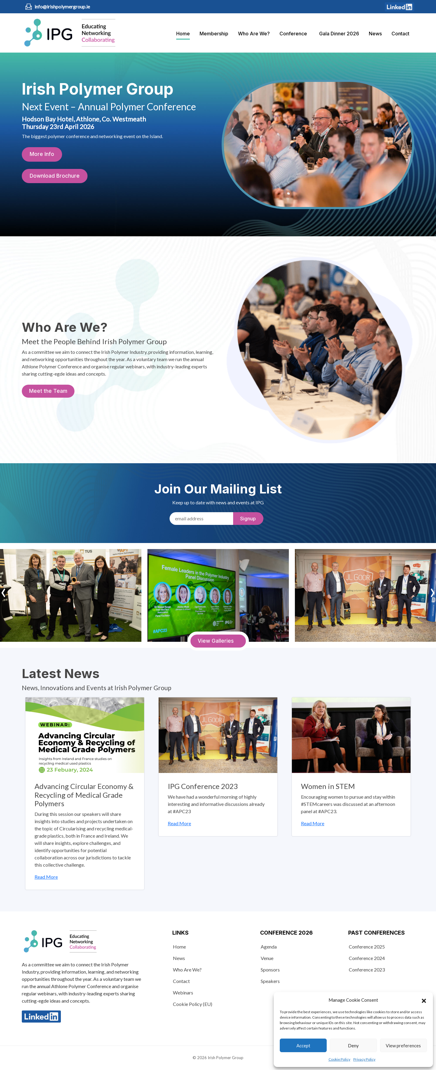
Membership (214, 34)
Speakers (270, 981)
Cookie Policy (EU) (192, 1004)
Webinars (183, 992)
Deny (353, 1045)
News (375, 34)
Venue (267, 958)
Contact (400, 34)
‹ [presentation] (3, 590)
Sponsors (270, 969)
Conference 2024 (367, 958)
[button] (424, 1000)
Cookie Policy (339, 1059)
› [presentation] (432, 590)
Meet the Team (48, 391)
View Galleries (216, 641)
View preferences (403, 1045)
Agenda (269, 946)
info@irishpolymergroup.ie (62, 6)
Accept (303, 1045)
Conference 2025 (367, 946)
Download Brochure (55, 176)
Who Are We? (254, 34)
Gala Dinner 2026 (339, 34)
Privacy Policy (364, 1059)
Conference (293, 34)
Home (183, 34)
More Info (42, 154)
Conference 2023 (367, 969)
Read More (46, 877)
